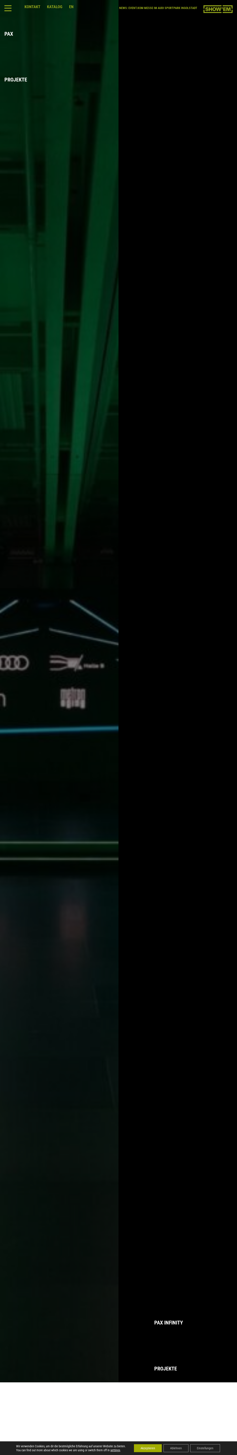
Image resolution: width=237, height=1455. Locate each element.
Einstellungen (205, 1448)
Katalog (54, 6)
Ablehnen (176, 1448)
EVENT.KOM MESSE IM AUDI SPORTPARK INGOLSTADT (162, 8)
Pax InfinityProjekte (193, 1346)
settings (115, 1450)
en (71, 6)
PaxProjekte (21, 57)
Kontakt (32, 6)
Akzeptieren (148, 1448)
